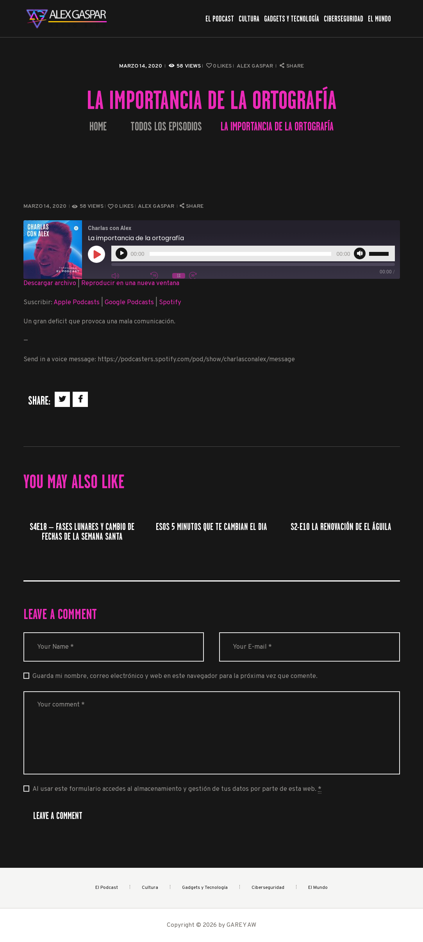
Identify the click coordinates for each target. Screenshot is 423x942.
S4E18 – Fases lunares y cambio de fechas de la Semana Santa (82, 531)
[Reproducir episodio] (96, 254)
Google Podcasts (129, 302)
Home (98, 126)
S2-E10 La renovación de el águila (341, 527)
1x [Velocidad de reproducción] (178, 275)
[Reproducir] (121, 253)
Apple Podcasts (77, 302)
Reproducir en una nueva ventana (130, 283)
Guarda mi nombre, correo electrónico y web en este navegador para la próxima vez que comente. (175, 676)
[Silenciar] (360, 253)
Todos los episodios (166, 126)
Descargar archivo (49, 283)
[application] (253, 253)
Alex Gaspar (255, 66)
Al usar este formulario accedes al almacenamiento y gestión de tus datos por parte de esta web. (176, 789)
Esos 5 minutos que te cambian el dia (211, 527)
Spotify (170, 302)
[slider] (241, 254)
